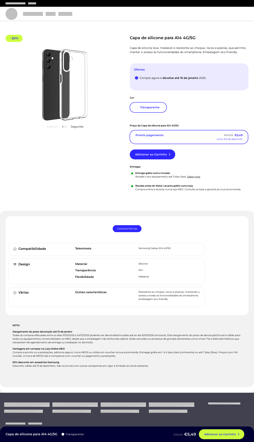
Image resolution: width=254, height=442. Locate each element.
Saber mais (193, 176)
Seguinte (77, 126)
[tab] (127, 228)
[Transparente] (148, 107)
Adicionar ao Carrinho (151, 154)
